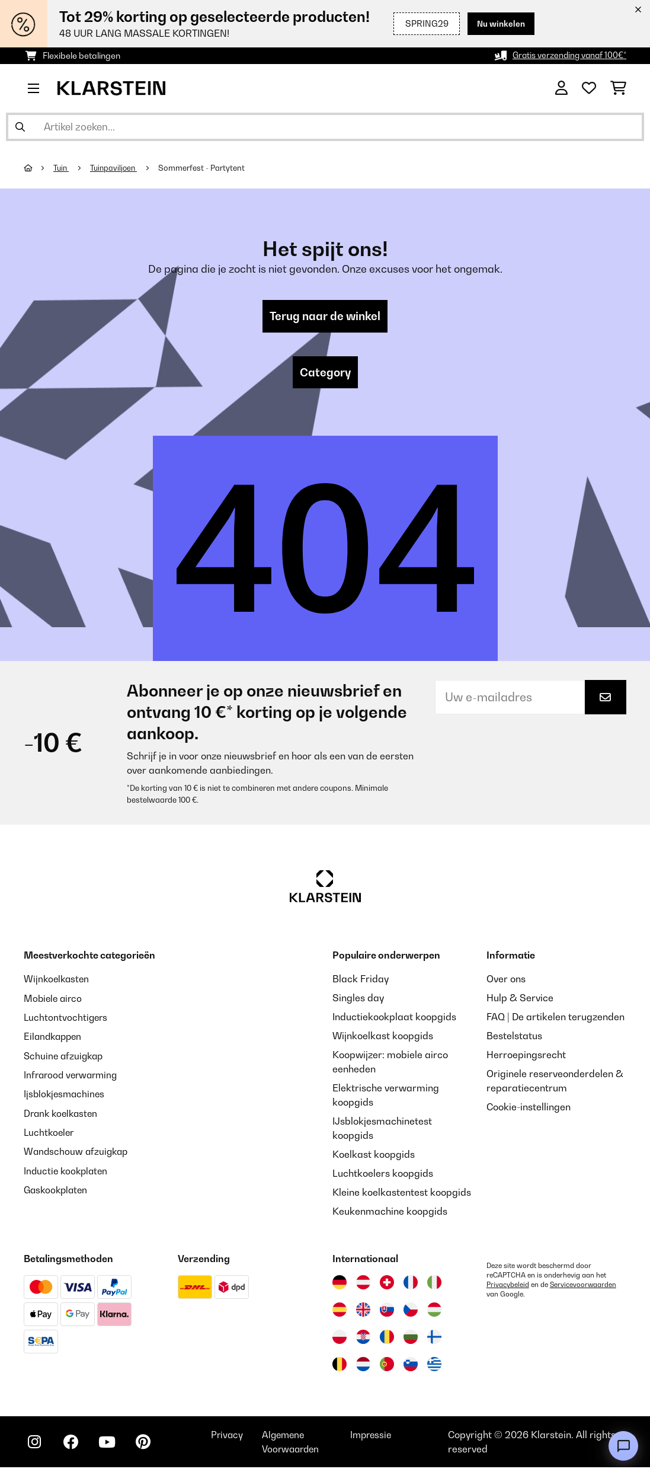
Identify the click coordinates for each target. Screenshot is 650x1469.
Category (325, 373)
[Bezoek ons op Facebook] (73, 1445)
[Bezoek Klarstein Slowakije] (387, 1311)
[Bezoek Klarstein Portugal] (387, 1366)
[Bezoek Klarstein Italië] (434, 1284)
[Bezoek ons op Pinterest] (149, 1445)
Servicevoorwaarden (583, 1286)
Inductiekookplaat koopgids (394, 1018)
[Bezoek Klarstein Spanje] (339, 1311)
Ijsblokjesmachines (66, 1094)
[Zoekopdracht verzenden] (20, 127)
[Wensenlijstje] (589, 88)
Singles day (358, 999)
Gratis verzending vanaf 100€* (567, 55)
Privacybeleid (507, 1286)
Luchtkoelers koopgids (382, 1175)
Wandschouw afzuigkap (78, 1151)
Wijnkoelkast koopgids (382, 1037)
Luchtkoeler (50, 1132)
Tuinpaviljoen (116, 168)
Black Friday (360, 980)
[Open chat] (623, 1446)
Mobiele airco (54, 999)
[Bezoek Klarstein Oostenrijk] (363, 1284)
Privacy (234, 1436)
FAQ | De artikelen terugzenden (555, 1018)
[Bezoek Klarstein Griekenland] (434, 1366)
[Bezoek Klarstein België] (339, 1366)
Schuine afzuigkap (65, 1056)
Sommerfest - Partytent (205, 168)
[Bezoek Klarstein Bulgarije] (411, 1338)
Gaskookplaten (57, 1189)
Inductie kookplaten (67, 1170)
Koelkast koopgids (373, 1156)
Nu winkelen (500, 23)
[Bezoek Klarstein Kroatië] (363, 1338)
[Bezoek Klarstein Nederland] (363, 1366)
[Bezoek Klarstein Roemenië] (387, 1338)
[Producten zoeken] (325, 127)
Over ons (506, 980)
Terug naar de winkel (325, 316)
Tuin (62, 168)
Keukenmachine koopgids (389, 1213)
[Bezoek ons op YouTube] (111, 1445)
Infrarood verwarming (73, 1075)
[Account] (561, 88)
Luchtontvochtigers (67, 1018)
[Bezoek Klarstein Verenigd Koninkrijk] (363, 1311)
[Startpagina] (39, 168)
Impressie (377, 1436)
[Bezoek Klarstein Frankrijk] (411, 1284)
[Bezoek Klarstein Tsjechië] (411, 1311)
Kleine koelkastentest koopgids (401, 1194)
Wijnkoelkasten (58, 980)
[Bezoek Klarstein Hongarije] (434, 1311)
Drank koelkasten (63, 1113)
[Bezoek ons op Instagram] (35, 1445)
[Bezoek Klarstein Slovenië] (411, 1366)
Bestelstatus (514, 1037)
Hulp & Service (519, 999)
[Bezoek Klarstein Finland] (434, 1338)
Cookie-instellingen (528, 1108)
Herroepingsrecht (526, 1056)
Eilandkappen (54, 1037)
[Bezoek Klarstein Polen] (339, 1338)
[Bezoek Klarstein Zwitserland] (387, 1284)
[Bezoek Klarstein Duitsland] (339, 1284)
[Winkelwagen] (618, 88)
